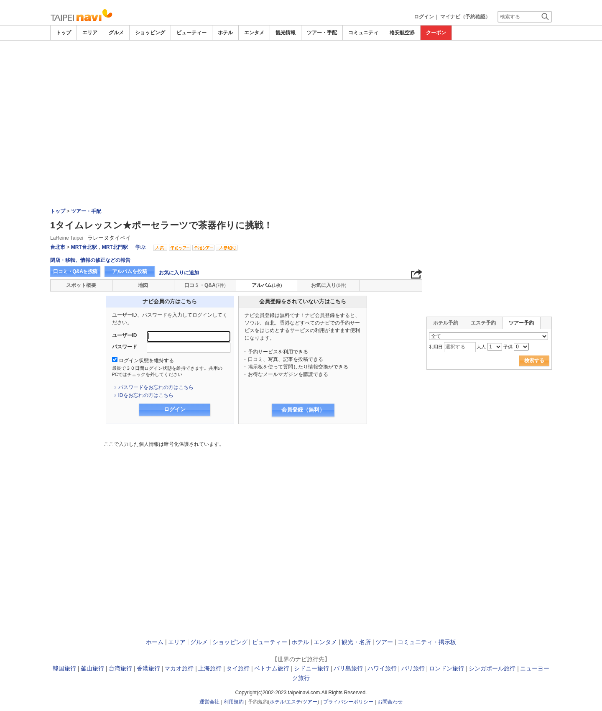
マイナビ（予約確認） (465, 17)
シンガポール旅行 (492, 668)
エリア (89, 33)
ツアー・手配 (322, 33)
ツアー (384, 642)
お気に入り (328, 285)
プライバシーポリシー (348, 702)
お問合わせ (390, 702)
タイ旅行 (238, 668)
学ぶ (140, 247)
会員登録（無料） (303, 410)
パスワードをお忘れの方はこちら (156, 387)
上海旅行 (210, 668)
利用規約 (234, 702)
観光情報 (285, 33)
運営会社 (209, 702)
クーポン (436, 33)
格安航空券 (402, 33)
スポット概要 (81, 285)
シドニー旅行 (311, 668)
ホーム (154, 642)
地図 (143, 285)
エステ (293, 702)
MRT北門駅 (115, 247)
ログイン (424, 17)
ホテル (225, 33)
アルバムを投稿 (129, 271)
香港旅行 (148, 668)
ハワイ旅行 (382, 668)
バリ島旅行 (348, 668)
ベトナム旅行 (271, 668)
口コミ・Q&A (205, 285)
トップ (63, 33)
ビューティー (191, 33)
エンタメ (254, 33)
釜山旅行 (92, 668)
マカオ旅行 (179, 668)
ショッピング (150, 33)
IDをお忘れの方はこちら (145, 395)
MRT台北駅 (84, 247)
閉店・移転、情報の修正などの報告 (90, 260)
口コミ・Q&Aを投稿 (75, 271)
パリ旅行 (413, 668)
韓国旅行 (64, 668)
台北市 (57, 247)
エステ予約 (483, 323)
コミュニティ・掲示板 (427, 642)
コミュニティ (363, 33)
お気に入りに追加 (179, 273)
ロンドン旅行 (446, 668)
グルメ (116, 33)
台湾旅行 (120, 668)
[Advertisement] (301, 63)
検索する (534, 360)
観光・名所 (356, 642)
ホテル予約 (445, 323)
